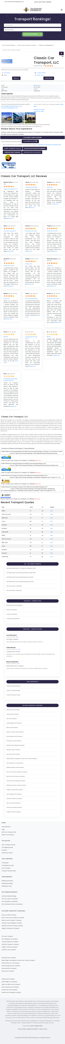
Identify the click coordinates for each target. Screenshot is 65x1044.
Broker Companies (12, 610)
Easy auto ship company (13, 754)
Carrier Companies (12, 614)
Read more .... (10, 218)
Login (36, 2)
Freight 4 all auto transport (14, 812)
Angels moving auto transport (15, 789)
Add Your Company (45, 2)
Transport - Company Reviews (32, 629)
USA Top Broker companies (14, 590)
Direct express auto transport (15, 736)
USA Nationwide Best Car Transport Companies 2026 (21, 568)
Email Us (16, 78)
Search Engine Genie (36, 1026)
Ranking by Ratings (7, 883)
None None (7, 73)
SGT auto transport (12, 718)
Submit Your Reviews (8, 835)
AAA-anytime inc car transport (15, 763)
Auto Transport (6, 868)
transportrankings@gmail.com (9, 108)
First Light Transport (12, 639)
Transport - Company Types (32, 601)
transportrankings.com (33, 1037)
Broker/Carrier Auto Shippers (15, 605)
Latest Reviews (6, 827)
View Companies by (32, 681)
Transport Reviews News (9, 871)
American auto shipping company (16, 781)
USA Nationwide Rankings (9, 896)
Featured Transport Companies (32, 705)
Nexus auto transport (12, 727)
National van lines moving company (16, 785)
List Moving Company (32, 34)
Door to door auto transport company (17, 772)
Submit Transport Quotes (12, 148)
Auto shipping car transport (14, 794)
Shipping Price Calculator (32, 152)
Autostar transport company (14, 798)
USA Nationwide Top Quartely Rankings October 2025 (21, 572)
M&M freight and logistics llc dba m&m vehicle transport (22, 758)
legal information (32, 1029)
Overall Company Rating (13, 690)
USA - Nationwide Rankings (32, 564)
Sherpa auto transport (13, 714)
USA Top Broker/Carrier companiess (12, 904)
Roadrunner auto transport (14, 741)
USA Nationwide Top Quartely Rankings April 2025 (20, 581)
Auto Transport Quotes (8, 845)
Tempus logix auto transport (14, 807)
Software (4, 850)
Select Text (38, 460)
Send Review (49, 78)
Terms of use (43, 1029)
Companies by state (8, 865)
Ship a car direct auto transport (15, 732)
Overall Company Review (13, 686)
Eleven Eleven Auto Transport (15, 666)
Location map (41, 73)
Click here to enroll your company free (49, 145)
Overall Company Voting (13, 695)
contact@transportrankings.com (12, 106)
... (43, 642)
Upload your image (39, 109)
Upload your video (39, 111)
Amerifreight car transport (9, 982)
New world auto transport (13, 803)
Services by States (7, 853)
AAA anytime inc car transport (11, 963)
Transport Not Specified (13, 618)
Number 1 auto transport (9, 950)
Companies (5, 863)
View (51, 511)
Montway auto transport (13, 710)
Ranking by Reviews (7, 881)
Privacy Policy (22, 1029)
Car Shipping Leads (7, 847)
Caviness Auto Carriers (13, 651)
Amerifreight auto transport (14, 723)
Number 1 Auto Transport (13, 749)
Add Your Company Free (9, 832)
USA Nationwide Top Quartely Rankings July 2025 (20, 577)
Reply (17, 637)
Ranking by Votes (7, 886)
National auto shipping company (15, 745)
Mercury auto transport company (16, 776)
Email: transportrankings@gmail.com (14, 1)
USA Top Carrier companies (14, 586)
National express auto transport (15, 767)
